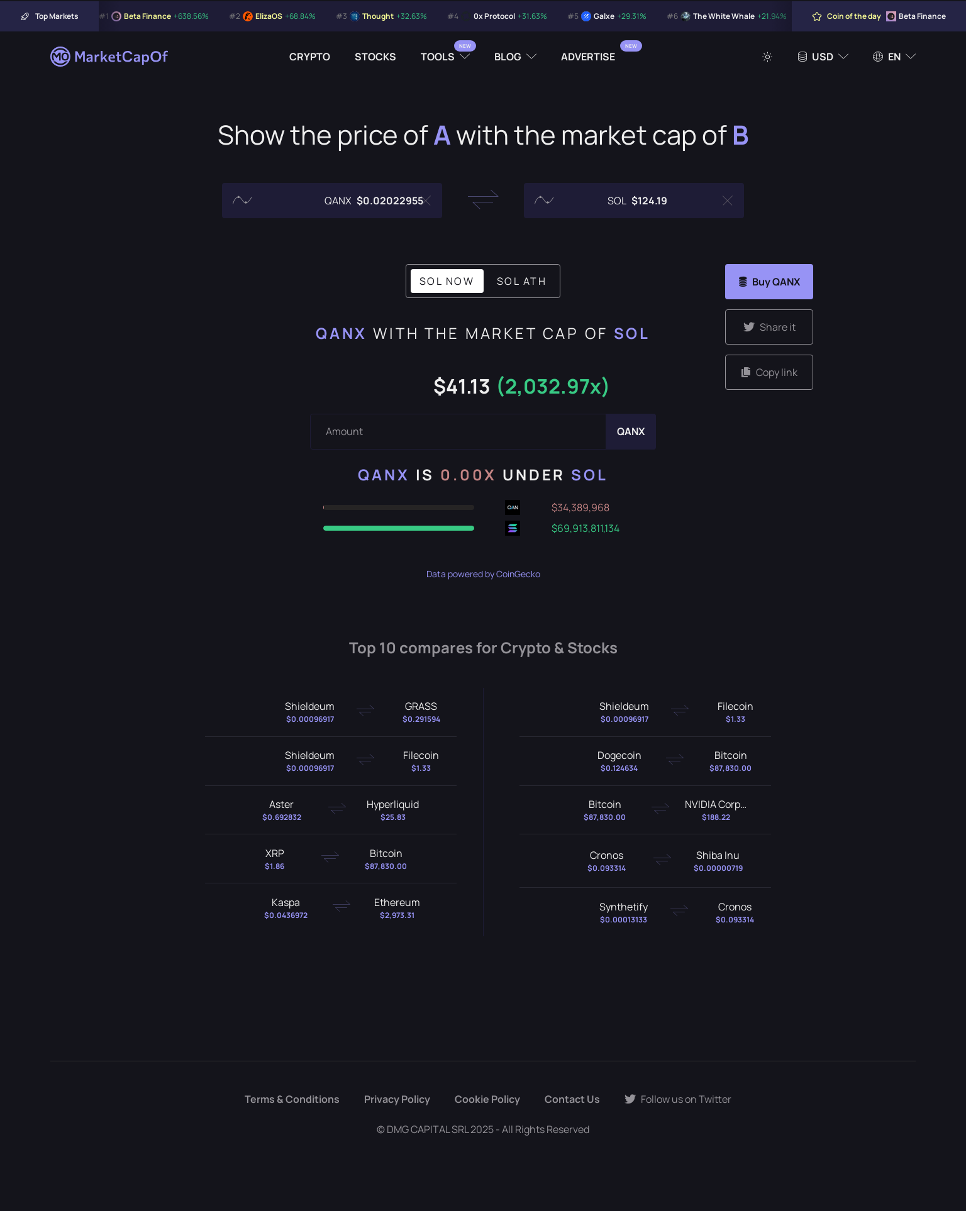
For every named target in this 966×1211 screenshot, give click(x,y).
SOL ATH (522, 281)
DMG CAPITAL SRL (428, 1129)
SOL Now (447, 281)
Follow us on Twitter (678, 1099)
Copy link (769, 372)
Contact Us (572, 1099)
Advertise (588, 57)
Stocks (375, 57)
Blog (507, 57)
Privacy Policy (397, 1099)
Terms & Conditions (292, 1099)
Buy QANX (769, 282)
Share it (769, 327)
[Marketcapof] (110, 57)
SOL (632, 333)
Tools (438, 57)
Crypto (309, 57)
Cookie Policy (487, 1099)
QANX (341, 333)
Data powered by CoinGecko (483, 574)
